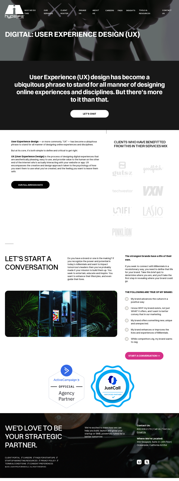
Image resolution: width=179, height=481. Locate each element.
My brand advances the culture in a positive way (149, 300)
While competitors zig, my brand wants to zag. (151, 340)
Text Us (166, 428)
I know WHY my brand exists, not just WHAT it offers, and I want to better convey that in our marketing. (150, 311)
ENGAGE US (82, 12)
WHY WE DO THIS (30, 12)
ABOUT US (95, 12)
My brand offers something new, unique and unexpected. (151, 322)
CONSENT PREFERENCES (41, 463)
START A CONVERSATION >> (144, 355)
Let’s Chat (89, 113)
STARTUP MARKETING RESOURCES (21, 460)
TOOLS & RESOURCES (144, 12)
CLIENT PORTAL (12, 457)
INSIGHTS (130, 10)
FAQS (120, 10)
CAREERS (109, 10)
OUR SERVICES (48, 12)
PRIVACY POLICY (48, 460)
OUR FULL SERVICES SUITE (30, 185)
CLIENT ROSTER (64, 12)
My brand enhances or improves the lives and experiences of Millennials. (150, 331)
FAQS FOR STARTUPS (45, 457)
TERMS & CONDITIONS (15, 463)
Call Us (156, 428)
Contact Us (167, 12)
